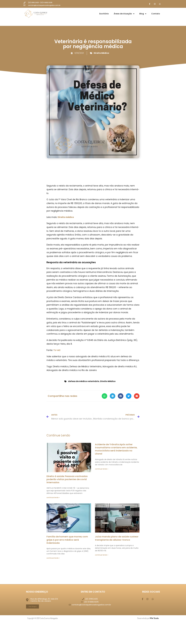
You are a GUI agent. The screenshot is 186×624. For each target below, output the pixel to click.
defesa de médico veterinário (83, 381)
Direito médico (66, 217)
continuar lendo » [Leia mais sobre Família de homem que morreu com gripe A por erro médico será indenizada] (53, 558)
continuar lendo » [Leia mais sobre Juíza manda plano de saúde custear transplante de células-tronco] (101, 555)
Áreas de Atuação (124, 14)
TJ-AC (57, 350)
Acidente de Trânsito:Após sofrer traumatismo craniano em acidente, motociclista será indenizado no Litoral (116, 449)
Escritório (104, 13)
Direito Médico (101, 53)
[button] (104, 396)
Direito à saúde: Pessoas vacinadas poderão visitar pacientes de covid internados (67, 479)
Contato (155, 13)
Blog (142, 14)
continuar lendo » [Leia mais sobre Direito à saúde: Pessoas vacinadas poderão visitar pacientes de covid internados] (53, 498)
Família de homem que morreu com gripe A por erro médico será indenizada (67, 540)
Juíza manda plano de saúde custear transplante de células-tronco (116, 538)
